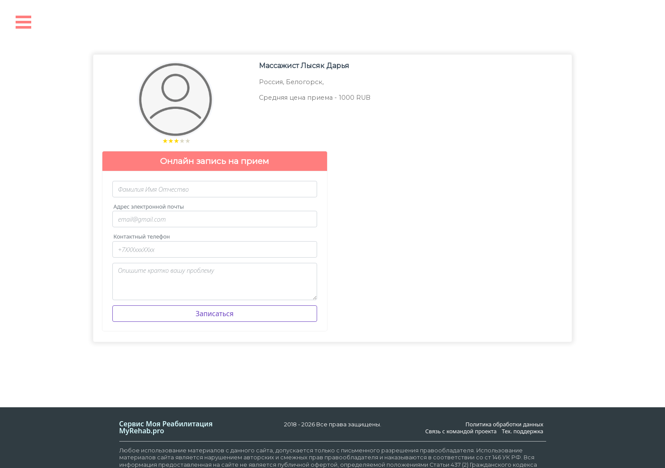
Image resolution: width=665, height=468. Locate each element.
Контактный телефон (142, 236)
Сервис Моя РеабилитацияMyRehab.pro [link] (166, 427)
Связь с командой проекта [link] (461, 431)
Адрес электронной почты (149, 206)
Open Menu (23, 22)
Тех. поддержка (523, 431)
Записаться (215, 313)
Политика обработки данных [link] (504, 424)
